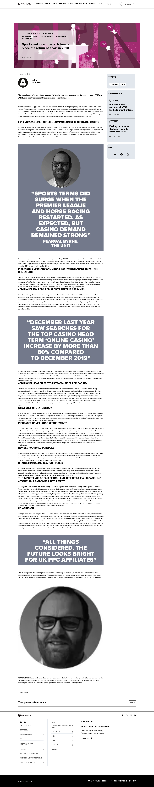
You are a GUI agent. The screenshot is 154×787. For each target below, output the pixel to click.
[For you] (132, 702)
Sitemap (132, 781)
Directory (78, 4)
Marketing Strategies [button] (63, 4)
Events (62, 740)
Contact (62, 745)
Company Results (32, 762)
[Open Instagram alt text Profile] (131, 715)
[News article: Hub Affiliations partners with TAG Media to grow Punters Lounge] (121, 110)
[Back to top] (25, 692)
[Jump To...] (25, 74)
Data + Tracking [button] (90, 4)
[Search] (114, 4)
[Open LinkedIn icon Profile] (115, 154)
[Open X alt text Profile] (127, 715)
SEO (32, 739)
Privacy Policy (94, 781)
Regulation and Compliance (32, 744)
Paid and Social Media (32, 753)
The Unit (30, 682)
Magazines (62, 749)
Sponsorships (32, 734)
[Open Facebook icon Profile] (121, 154)
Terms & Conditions (118, 781)
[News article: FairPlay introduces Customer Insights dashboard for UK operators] (121, 131)
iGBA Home (27, 34)
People (32, 749)
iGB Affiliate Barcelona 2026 (62, 726)
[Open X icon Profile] (128, 154)
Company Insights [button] (44, 4)
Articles (37, 34)
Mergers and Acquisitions (32, 758)
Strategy (48, 34)
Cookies (105, 781)
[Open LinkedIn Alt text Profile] (123, 715)
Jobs (100, 4)
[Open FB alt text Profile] (135, 715)
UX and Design (32, 726)
